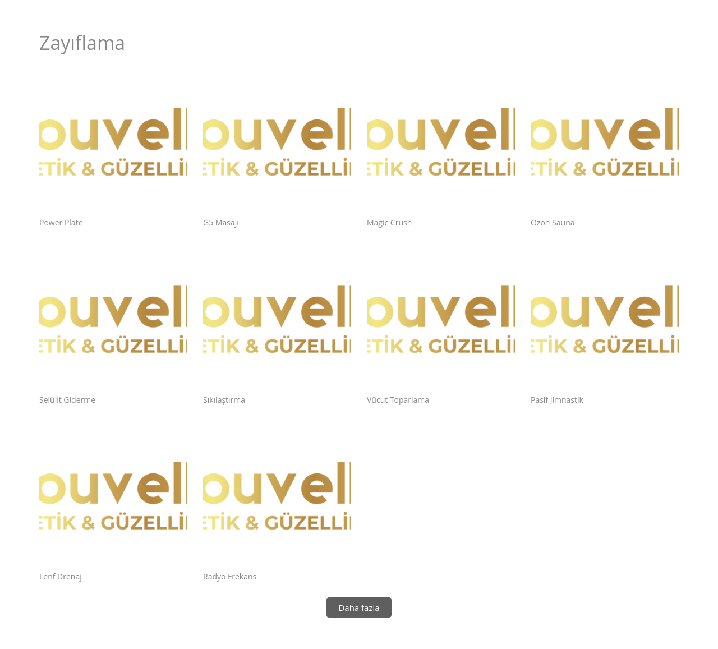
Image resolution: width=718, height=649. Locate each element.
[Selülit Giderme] (113, 324)
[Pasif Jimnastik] (605, 324)
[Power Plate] (113, 147)
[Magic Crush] (441, 147)
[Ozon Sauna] (605, 147)
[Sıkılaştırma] (277, 324)
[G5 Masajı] (277, 147)
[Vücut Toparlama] (441, 324)
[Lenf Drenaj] (113, 501)
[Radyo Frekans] (277, 501)
